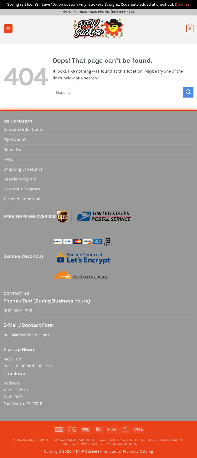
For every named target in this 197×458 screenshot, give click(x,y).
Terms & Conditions (23, 198)
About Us (12, 149)
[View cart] (189, 28)
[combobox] (118, 92)
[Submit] (188, 92)
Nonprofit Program (22, 189)
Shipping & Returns (23, 169)
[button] (8, 28)
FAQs (8, 159)
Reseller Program (20, 179)
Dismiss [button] (182, 4)
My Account (15, 139)
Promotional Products (119, 451)
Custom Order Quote (23, 129)
